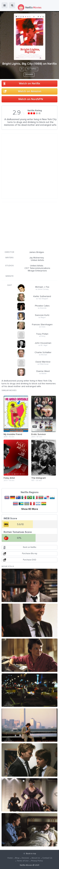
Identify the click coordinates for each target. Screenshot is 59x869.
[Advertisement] (29, 226)
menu (5, 5)
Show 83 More (29, 509)
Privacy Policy (37, 861)
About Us (35, 858)
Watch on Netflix (29, 83)
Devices (25, 858)
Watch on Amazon (29, 91)
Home (10, 858)
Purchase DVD (29, 560)
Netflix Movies (26, 865)
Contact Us (47, 858)
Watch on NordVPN (30, 99)
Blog (17, 858)
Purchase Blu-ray (29, 554)
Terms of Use (23, 861)
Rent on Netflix (29, 547)
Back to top (31, 854)
